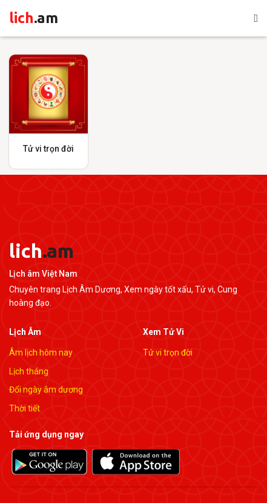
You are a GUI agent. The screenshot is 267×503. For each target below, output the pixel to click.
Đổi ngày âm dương (46, 389)
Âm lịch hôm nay (41, 352)
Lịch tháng (28, 371)
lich (33, 18)
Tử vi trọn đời (168, 352)
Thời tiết (24, 408)
